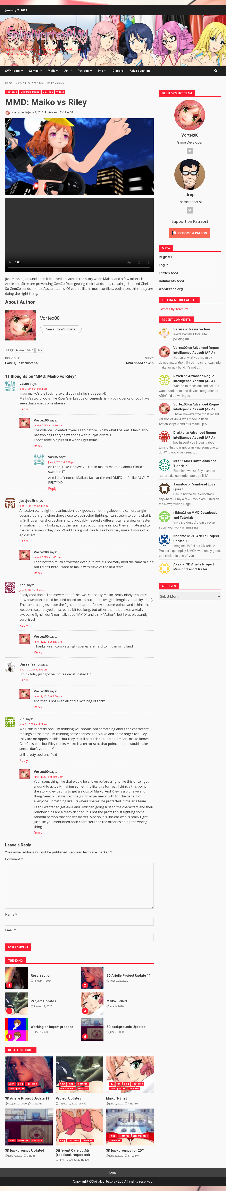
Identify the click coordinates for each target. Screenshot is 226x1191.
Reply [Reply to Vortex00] (38, 446)
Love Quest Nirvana (42, 360)
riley (39, 350)
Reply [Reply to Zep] (23, 625)
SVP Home (12, 70)
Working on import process (16, 1029)
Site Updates (16, 1088)
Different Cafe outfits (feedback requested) (79, 1127)
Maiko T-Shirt (92, 1003)
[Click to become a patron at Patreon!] (189, 233)
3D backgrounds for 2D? (130, 1127)
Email (10, 930)
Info (100, 70)
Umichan (48, 91)
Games (34, 70)
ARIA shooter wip (116, 360)
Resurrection (16, 978)
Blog (20, 1083)
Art (66, 70)
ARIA (11, 1083)
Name (11, 914)
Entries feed (168, 273)
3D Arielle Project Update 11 (92, 978)
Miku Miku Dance (30, 91)
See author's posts (60, 329)
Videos (60, 91)
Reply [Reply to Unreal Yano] (23, 680)
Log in (163, 265)
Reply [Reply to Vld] (23, 760)
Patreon (83, 70)
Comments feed (171, 281)
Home (112, 1172)
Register (165, 257)
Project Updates (16, 1003)
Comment (14, 859)
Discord (118, 70)
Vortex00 (14, 112)
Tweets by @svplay (173, 309)
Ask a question (140, 70)
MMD (51, 70)
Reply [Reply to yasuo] (23, 409)
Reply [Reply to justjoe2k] (23, 541)
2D (111, 1083)
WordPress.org (171, 289)
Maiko (20, 350)
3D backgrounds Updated (92, 1029)
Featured (11, 91)
